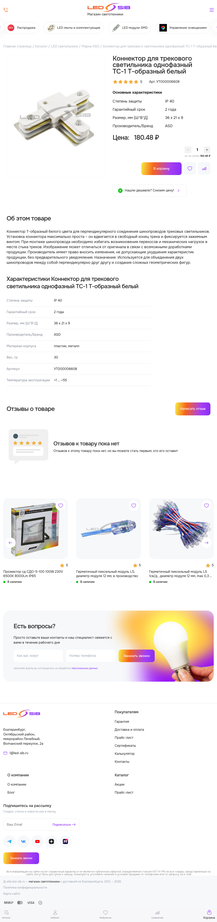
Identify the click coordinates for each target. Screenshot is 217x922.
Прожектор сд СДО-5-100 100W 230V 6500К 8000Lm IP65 (33, 574)
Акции (119, 784)
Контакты (122, 761)
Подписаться (62, 824)
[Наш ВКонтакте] (23, 842)
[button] (10, 543)
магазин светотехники (44, 881)
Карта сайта (11, 893)
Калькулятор (125, 753)
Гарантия (122, 721)
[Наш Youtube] (37, 842)
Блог (11, 792)
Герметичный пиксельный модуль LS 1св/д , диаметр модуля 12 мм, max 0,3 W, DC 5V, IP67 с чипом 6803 (181, 574)
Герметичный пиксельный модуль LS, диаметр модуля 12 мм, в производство (107, 574)
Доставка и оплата (129, 729)
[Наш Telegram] (9, 842)
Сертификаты (125, 745)
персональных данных (84, 668)
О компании (16, 784)
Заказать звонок (136, 656)
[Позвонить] (5, 9)
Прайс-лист (124, 737)
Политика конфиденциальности (25, 887)
